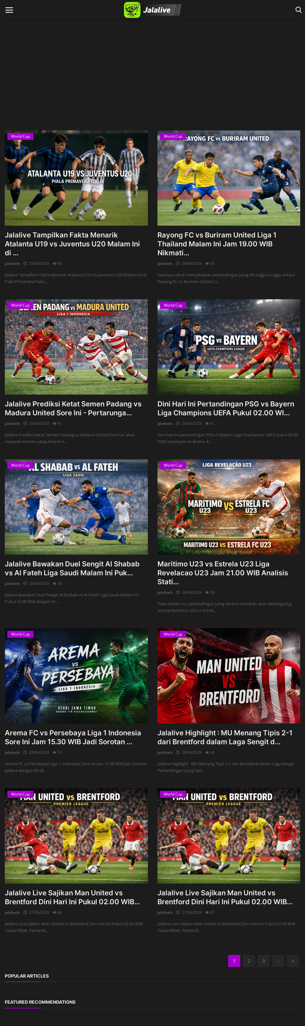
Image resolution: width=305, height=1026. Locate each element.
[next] (278, 961)
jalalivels (12, 263)
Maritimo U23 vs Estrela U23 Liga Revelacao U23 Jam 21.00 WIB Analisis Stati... (222, 573)
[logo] (152, 10)
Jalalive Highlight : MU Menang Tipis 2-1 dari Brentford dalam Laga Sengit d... (225, 737)
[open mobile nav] (9, 10)
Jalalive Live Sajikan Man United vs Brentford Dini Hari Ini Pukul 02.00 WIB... (72, 897)
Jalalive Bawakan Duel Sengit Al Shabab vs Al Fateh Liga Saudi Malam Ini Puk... (72, 568)
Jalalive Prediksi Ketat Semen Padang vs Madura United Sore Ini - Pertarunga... (73, 408)
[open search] (297, 10)
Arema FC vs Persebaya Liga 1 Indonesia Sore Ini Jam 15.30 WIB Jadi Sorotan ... (73, 737)
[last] (293, 961)
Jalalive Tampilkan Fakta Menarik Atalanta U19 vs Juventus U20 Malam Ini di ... (72, 244)
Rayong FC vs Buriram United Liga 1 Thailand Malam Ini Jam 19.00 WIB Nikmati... (217, 244)
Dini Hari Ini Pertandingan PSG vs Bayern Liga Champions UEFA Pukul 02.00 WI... (225, 408)
